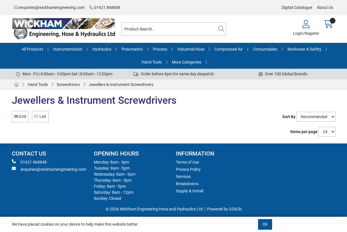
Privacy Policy (188, 169)
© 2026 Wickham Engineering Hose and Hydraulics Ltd (154, 209)
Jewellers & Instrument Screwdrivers (121, 84)
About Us (325, 7)
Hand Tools (152, 62)
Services (183, 176)
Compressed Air (229, 49)
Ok (265, 224)
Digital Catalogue (297, 7)
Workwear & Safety (304, 49)
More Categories (186, 62)
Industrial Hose (190, 49)
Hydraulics (101, 49)
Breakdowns (187, 183)
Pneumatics (132, 49)
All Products (32, 49)
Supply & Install (189, 191)
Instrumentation (67, 49)
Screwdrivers (68, 84)
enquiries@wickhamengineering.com (49, 7)
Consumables (265, 49)
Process (160, 49)
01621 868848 (104, 7)
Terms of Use (187, 162)
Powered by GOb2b (224, 209)
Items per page (304, 131)
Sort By (288, 116)
